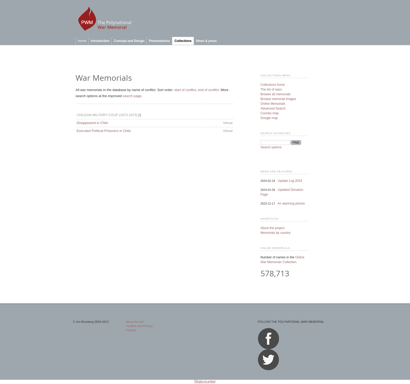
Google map (269, 118)
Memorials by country (275, 233)
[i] (139, 115)
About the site (135, 321)
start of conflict (185, 90)
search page (132, 96)
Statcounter (205, 382)
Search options (271, 147)
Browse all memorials (275, 94)
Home (82, 41)
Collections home (272, 85)
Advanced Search (273, 108)
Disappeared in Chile (92, 123)
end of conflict (208, 90)
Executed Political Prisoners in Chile (104, 131)
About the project (272, 228)
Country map (269, 113)
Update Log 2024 (290, 181)
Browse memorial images (278, 99)
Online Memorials (272, 104)
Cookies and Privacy (139, 326)
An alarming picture (291, 203)
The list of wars (271, 89)
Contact (131, 330)
